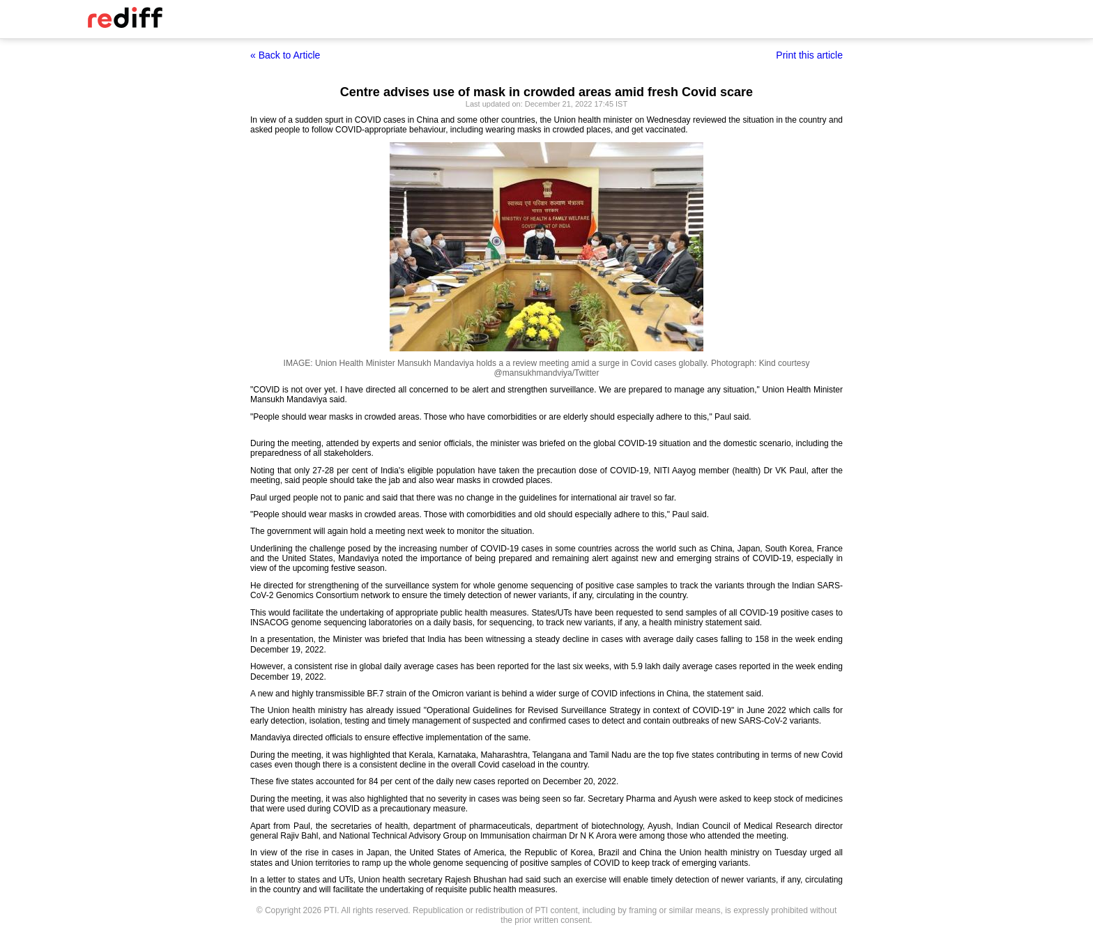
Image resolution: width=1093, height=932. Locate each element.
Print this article (809, 55)
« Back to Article (285, 55)
